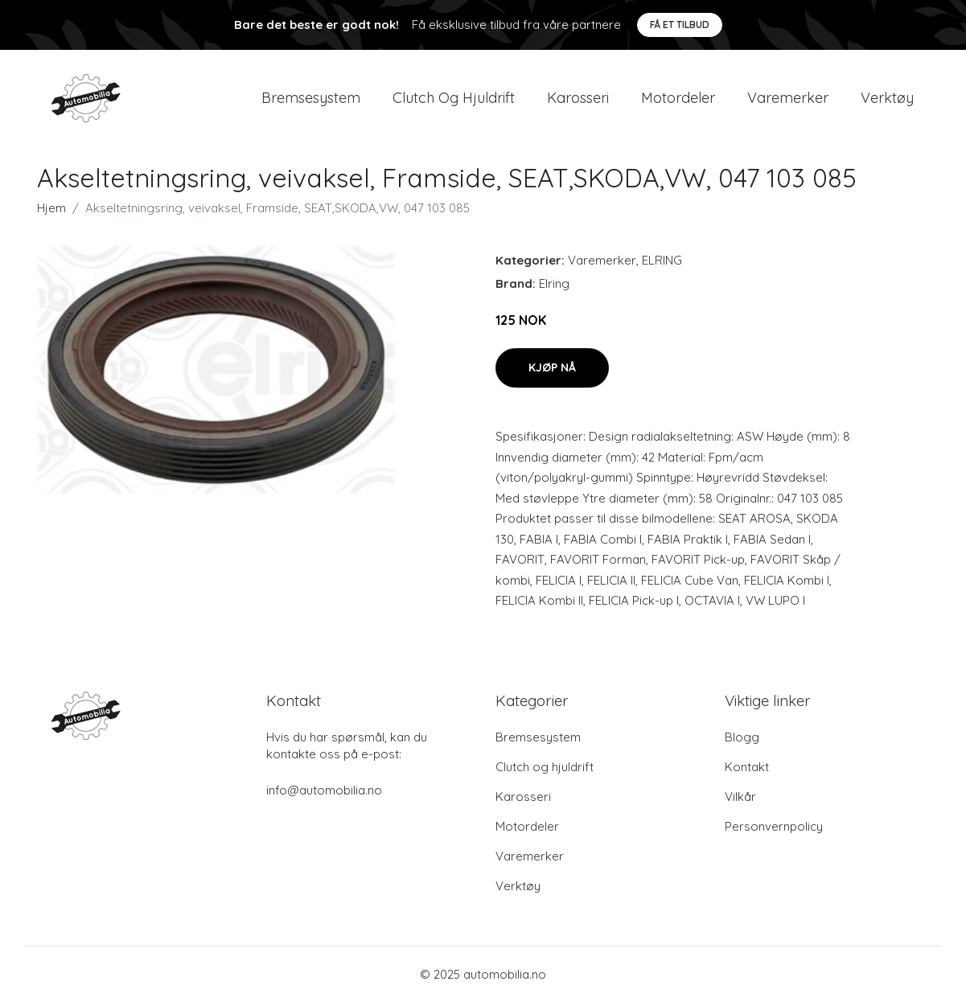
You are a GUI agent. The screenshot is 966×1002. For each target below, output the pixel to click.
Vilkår (740, 796)
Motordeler (678, 97)
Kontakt (747, 766)
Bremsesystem (310, 97)
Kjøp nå (552, 367)
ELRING (662, 260)
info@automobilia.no (324, 790)
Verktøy (887, 97)
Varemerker (787, 97)
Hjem (51, 208)
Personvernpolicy (774, 826)
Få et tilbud (679, 24)
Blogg (742, 737)
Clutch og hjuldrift (454, 97)
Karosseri (578, 97)
